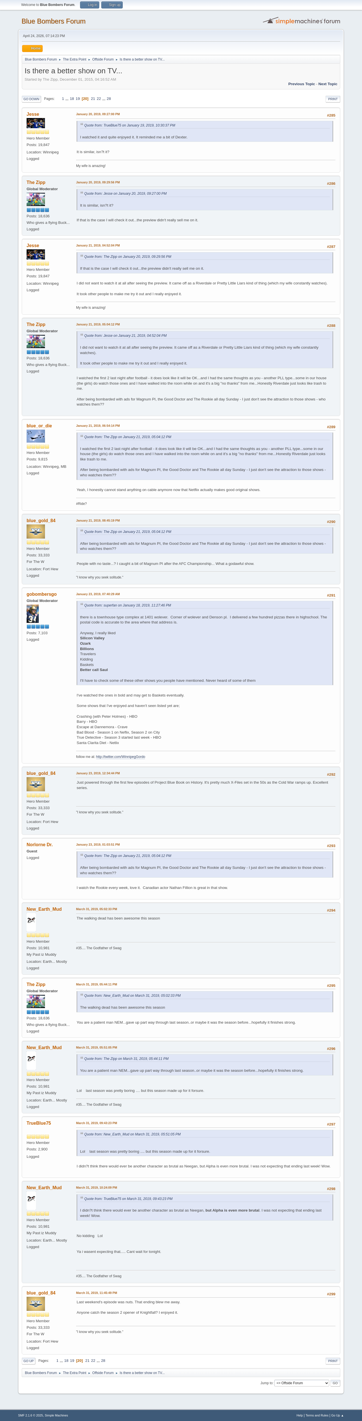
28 (109, 99)
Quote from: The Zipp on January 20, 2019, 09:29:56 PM (127, 257)
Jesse (33, 114)
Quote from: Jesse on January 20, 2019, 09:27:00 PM (125, 194)
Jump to (266, 1383)
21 (93, 99)
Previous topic (301, 84)
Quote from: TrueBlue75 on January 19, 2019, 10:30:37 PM (129, 125)
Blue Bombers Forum (53, 21)
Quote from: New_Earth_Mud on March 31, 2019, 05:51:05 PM (132, 1134)
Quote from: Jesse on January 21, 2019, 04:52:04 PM (125, 336)
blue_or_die (39, 425)
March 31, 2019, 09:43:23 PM (96, 1123)
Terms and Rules (317, 1415)
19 (78, 99)
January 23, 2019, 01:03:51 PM (98, 844)
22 (99, 99)
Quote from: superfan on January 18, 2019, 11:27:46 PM (127, 605)
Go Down (31, 99)
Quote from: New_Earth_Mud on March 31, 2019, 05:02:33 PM (132, 996)
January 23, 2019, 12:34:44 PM (98, 773)
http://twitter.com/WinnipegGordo (120, 757)
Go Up (28, 1361)
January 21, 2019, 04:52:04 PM (98, 245)
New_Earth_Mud (44, 909)
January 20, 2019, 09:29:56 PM (98, 182)
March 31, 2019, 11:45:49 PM (96, 1292)
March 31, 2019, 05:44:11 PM (96, 984)
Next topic (327, 84)
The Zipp (36, 182)
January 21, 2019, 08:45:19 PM (98, 520)
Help (300, 1415)
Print (333, 99)
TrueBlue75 (39, 1123)
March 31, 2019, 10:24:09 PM (96, 1187)
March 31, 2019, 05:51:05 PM (96, 1047)
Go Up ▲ (337, 1415)
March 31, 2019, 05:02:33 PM (96, 909)
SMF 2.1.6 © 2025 (30, 1415)
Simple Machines (56, 1415)
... (67, 99)
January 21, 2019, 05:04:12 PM (98, 324)
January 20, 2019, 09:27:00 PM (98, 114)
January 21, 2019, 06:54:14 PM (98, 425)
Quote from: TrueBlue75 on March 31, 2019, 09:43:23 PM (128, 1199)
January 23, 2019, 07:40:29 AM (98, 594)
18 (72, 99)
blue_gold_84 (41, 520)
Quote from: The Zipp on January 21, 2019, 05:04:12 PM (127, 437)
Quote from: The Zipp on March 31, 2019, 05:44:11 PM (126, 1059)
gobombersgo (42, 594)
